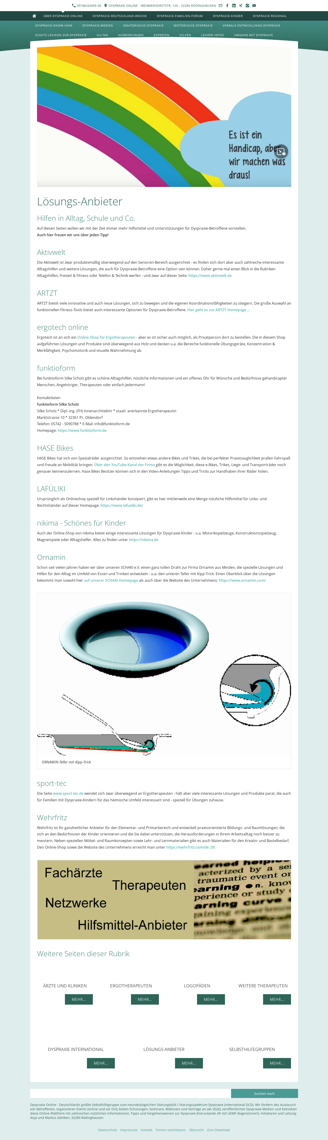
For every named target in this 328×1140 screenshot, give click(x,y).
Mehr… (79, 999)
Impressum (129, 1130)
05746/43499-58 (86, 5)
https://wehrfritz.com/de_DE (190, 847)
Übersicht (196, 1130)
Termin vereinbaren (170, 1130)
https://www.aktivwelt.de (210, 275)
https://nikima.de (143, 539)
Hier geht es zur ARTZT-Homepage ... (218, 309)
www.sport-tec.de (68, 793)
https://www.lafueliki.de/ (122, 505)
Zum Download (218, 1130)
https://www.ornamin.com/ (242, 580)
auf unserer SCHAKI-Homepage (111, 580)
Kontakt (146, 1130)
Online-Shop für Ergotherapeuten (106, 337)
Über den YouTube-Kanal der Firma (124, 464)
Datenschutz (107, 1130)
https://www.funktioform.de (82, 430)
